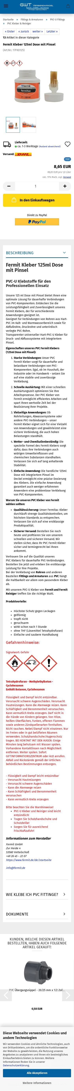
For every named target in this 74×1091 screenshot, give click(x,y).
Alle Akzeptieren (37, 1073)
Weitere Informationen (37, 1083)
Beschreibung (20, 252)
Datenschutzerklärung (16, 1065)
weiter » (38, 31)
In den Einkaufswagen (32, 199)
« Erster (10, 31)
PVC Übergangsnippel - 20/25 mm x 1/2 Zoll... (37, 990)
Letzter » (52, 31)
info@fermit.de (15, 868)
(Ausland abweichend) (50, 146)
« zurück (23, 31)
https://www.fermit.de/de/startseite (28, 860)
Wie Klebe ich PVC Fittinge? (32, 894)
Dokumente (17, 914)
